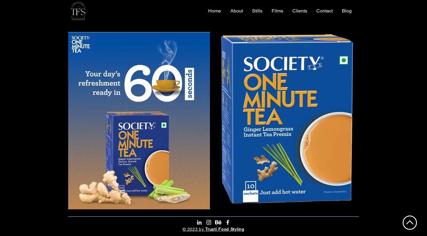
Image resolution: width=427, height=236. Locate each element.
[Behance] (218, 222)
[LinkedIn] (199, 222)
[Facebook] (227, 222)
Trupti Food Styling (224, 229)
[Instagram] (208, 222)
